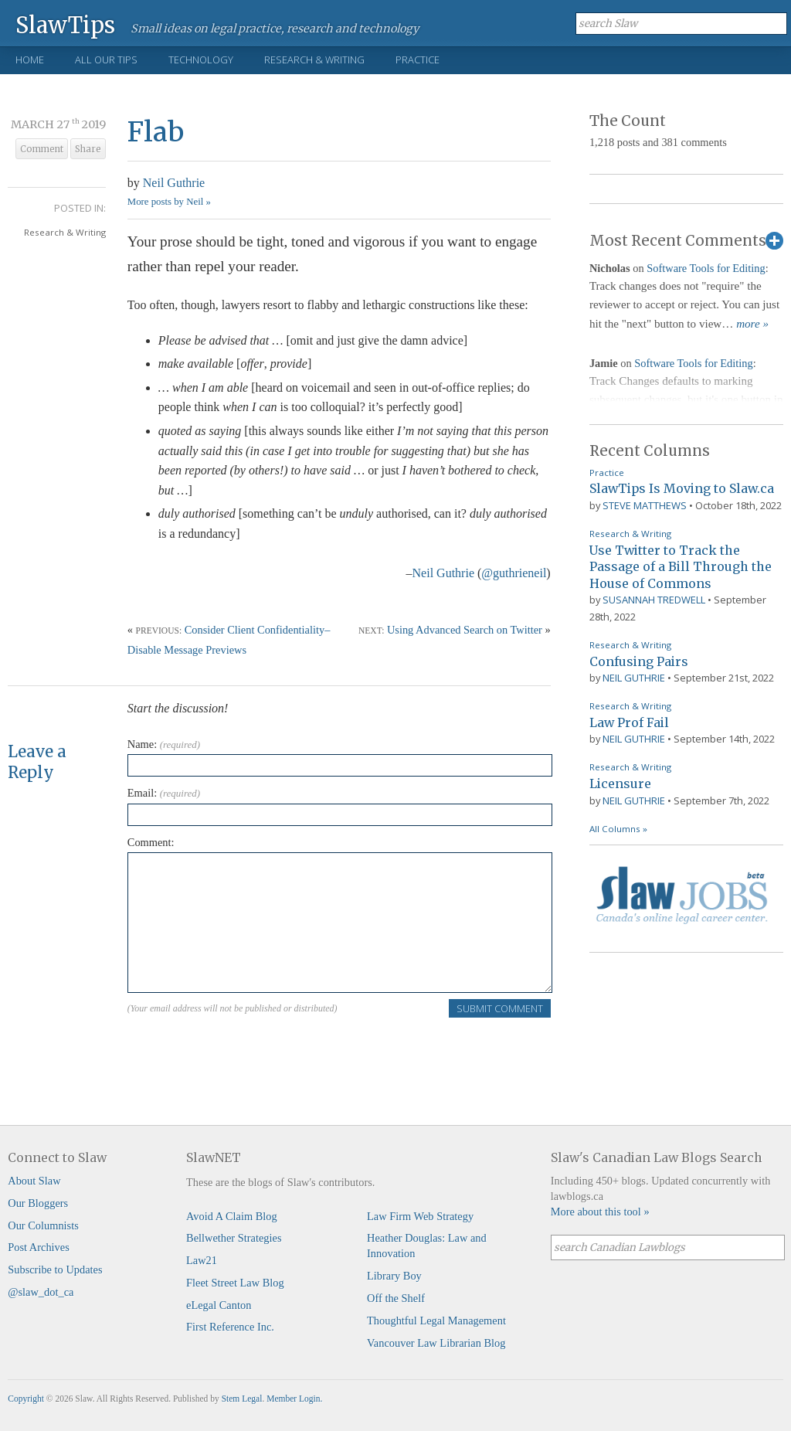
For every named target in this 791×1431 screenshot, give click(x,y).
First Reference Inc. (230, 1327)
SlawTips (65, 24)
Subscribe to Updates (55, 1269)
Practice (418, 59)
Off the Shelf (396, 1298)
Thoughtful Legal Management (436, 1320)
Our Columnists (43, 1225)
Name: (163, 744)
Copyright (26, 1398)
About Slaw (34, 1180)
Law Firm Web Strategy (420, 1216)
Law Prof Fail (629, 722)
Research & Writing (314, 59)
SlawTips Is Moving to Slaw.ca (681, 488)
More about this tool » (600, 1211)
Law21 (201, 1260)
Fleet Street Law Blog (235, 1282)
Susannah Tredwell (654, 600)
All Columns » (618, 828)
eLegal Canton (218, 1305)
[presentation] (244, 1049)
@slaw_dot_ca (40, 1292)
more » (752, 324)
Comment (41, 149)
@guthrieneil (513, 573)
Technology (200, 59)
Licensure (620, 783)
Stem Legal (242, 1398)
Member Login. (294, 1398)
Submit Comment (500, 1008)
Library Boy (394, 1276)
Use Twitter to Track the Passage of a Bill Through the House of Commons (680, 566)
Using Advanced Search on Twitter (464, 630)
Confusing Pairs (638, 661)
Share (88, 149)
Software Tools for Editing (706, 268)
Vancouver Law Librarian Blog (436, 1343)
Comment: (151, 842)
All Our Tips (106, 59)
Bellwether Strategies (233, 1238)
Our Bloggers (38, 1203)
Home (29, 59)
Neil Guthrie (174, 182)
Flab (155, 131)
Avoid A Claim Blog (231, 1216)
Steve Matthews (645, 505)
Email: (163, 793)
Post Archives (39, 1247)
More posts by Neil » (169, 201)
